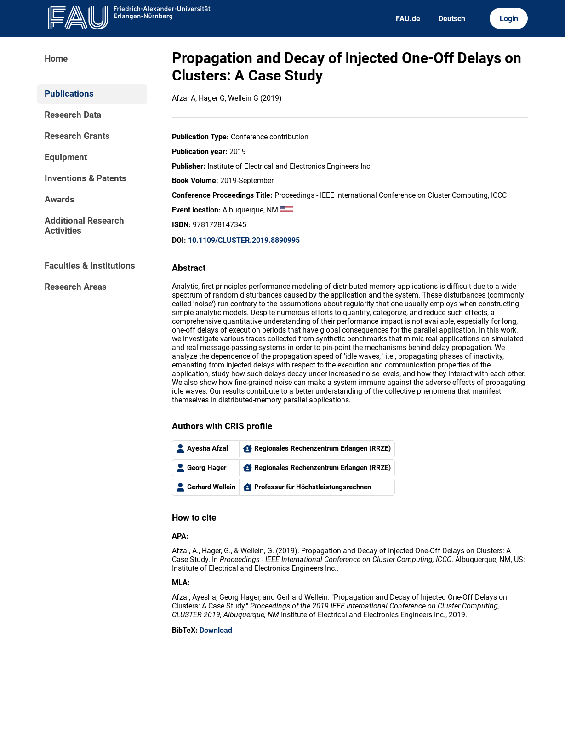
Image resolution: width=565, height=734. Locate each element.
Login (509, 18)
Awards (59, 200)
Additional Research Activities (84, 226)
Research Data (73, 115)
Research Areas (76, 287)
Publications (69, 94)
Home (56, 59)
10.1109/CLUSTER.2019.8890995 (244, 240)
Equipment (66, 157)
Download (216, 630)
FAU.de (408, 18)
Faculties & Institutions (90, 266)
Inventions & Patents (85, 178)
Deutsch (452, 18)
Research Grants (77, 136)
